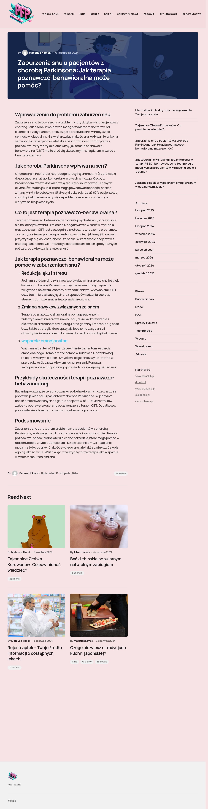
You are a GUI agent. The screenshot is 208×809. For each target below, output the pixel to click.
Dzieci (139, 307)
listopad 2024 (144, 226)
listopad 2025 (144, 210)
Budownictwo (144, 299)
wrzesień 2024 (145, 234)
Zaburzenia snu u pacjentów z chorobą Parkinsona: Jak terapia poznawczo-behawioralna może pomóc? (161, 144)
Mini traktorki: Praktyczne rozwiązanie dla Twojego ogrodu (163, 112)
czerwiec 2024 (145, 242)
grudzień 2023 (144, 273)
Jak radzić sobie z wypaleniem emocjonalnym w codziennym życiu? (165, 184)
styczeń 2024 (144, 265)
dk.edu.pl (140, 382)
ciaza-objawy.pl (144, 401)
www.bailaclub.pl (144, 376)
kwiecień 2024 (144, 249)
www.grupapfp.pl (145, 388)
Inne (74, 662)
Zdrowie (121, 473)
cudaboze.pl (142, 395)
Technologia (143, 330)
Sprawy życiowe (146, 323)
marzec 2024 (144, 257)
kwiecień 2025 (144, 218)
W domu (87, 662)
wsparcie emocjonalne (44, 341)
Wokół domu (143, 346)
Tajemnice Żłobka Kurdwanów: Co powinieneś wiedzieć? (158, 127)
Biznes (139, 291)
